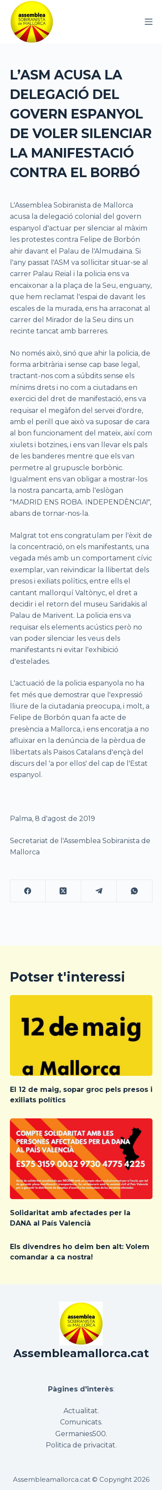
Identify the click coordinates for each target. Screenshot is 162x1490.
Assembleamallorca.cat (81, 1353)
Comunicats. (81, 1422)
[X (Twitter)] (63, 891)
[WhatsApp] (134, 891)
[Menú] (148, 22)
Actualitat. (81, 1411)
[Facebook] (28, 891)
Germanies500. (81, 1434)
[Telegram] (99, 891)
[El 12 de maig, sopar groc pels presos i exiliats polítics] (81, 1035)
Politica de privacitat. (81, 1445)
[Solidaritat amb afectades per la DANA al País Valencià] (81, 1158)
